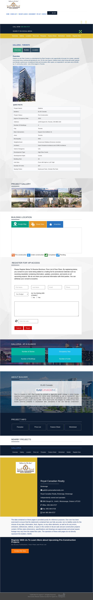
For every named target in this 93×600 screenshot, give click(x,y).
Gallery (22, 36)
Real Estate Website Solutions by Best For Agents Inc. (43, 596)
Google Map (19, 224)
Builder (68, 36)
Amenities (54, 224)
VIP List (38, 14)
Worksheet (61, 36)
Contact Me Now (20, 551)
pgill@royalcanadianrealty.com (53, 490)
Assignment (32, 14)
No (34, 297)
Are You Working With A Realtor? (37, 294)
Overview (15, 36)
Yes (39, 297)
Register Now (77, 36)
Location (28, 36)
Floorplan (43, 36)
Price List (36, 36)
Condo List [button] (14, 14)
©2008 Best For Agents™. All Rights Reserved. (43, 594)
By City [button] (52, 13)
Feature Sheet (52, 36)
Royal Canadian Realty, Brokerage (57, 494)
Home (7, 14)
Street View (37, 224)
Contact (44, 14)
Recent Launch (23, 14)
